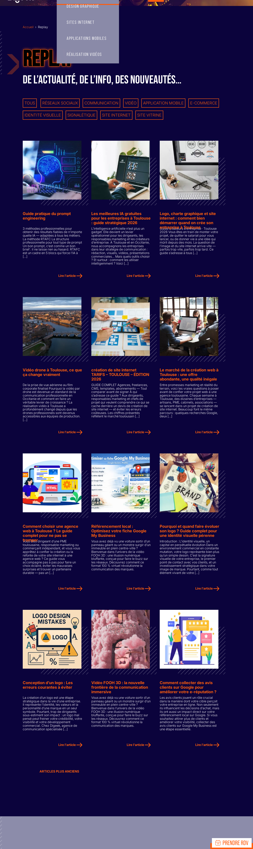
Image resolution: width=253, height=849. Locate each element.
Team (109, 10)
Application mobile (163, 102)
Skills (86, 10)
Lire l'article (70, 276)
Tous (30, 102)
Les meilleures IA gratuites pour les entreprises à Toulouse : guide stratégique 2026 (121, 219)
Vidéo (131, 102)
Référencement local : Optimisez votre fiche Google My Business (118, 533)
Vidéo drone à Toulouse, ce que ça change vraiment (52, 373)
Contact (181, 10)
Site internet (116, 115)
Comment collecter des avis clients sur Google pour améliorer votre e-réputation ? (188, 690)
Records (135, 10)
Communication (101, 102)
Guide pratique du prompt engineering (47, 216)
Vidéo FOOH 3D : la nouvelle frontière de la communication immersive (119, 690)
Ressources (233, 10)
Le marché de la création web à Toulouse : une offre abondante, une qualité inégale (189, 376)
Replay (156, 10)
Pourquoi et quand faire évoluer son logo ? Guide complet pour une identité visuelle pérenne (189, 533)
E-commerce (203, 102)
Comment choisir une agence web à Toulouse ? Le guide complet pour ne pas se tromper (50, 533)
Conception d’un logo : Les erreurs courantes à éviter (48, 688)
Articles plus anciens (59, 774)
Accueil (64, 10)
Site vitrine (149, 115)
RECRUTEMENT (208, 10)
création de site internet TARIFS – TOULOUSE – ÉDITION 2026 (120, 376)
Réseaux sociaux (60, 102)
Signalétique (81, 115)
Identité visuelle (43, 115)
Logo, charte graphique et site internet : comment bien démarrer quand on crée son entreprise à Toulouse (188, 219)
